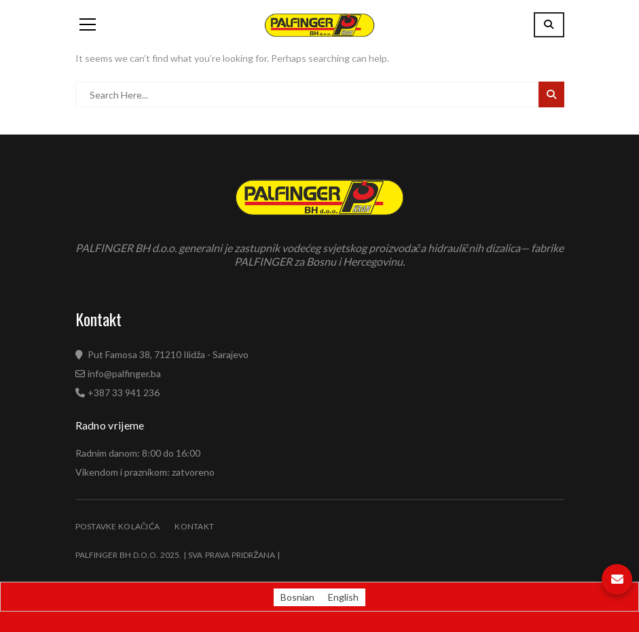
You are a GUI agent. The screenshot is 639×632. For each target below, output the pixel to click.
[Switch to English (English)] (343, 597)
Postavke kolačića (117, 526)
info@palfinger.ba (124, 373)
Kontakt (194, 526)
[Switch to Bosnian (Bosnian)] (297, 597)
